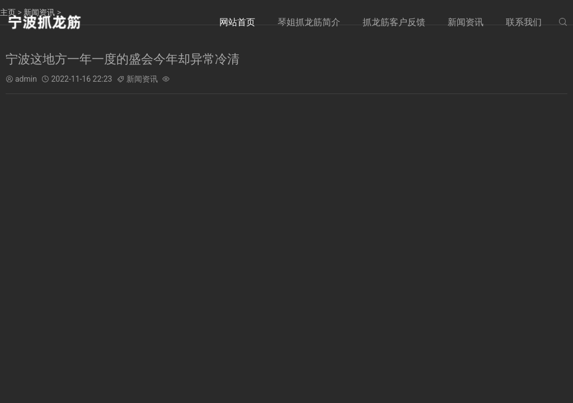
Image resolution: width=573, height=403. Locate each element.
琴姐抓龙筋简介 (309, 22)
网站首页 (237, 22)
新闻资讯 (465, 22)
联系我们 (524, 22)
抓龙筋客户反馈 (394, 22)
